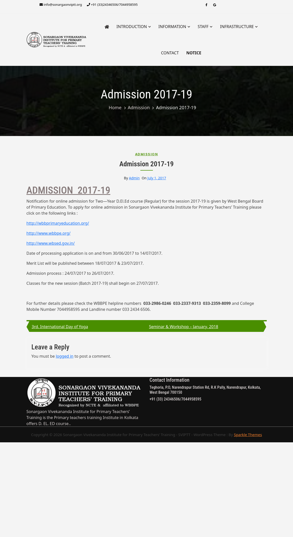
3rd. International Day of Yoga (60, 326)
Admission (146, 154)
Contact (170, 53)
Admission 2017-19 (146, 164)
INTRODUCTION (132, 26)
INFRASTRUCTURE (237, 26)
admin (134, 178)
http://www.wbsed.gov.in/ (51, 243)
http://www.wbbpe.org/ (49, 233)
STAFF (203, 26)
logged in (65, 356)
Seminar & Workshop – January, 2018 (183, 326)
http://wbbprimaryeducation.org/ (58, 223)
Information (172, 26)
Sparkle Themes (248, 434)
